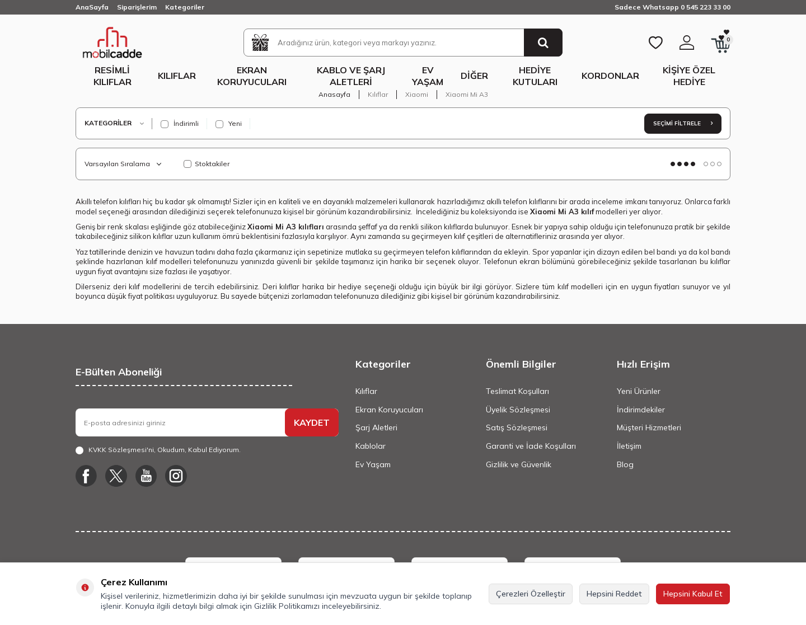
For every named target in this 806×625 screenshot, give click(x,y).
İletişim (629, 446)
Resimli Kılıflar (112, 75)
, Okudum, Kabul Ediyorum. (158, 449)
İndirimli (180, 123)
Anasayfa (334, 94)
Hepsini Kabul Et (693, 594)
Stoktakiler (206, 163)
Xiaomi (416, 94)
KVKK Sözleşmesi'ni (121, 449)
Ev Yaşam (427, 75)
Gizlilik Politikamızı (287, 606)
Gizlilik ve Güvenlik (518, 464)
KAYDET (312, 422)
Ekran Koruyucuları (252, 75)
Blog (625, 464)
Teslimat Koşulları (517, 391)
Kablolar (370, 446)
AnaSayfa (92, 7)
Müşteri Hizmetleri (649, 427)
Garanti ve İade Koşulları (531, 446)
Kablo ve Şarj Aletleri (351, 75)
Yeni (228, 123)
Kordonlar (610, 75)
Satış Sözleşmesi (516, 427)
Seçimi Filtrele (683, 123)
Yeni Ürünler (638, 391)
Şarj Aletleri (376, 427)
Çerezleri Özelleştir (530, 594)
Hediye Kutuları (535, 75)
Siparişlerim (137, 7)
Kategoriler (184, 7)
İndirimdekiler (641, 410)
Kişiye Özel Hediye (689, 75)
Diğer (474, 75)
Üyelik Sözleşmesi (518, 410)
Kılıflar (177, 75)
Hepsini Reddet (614, 594)
